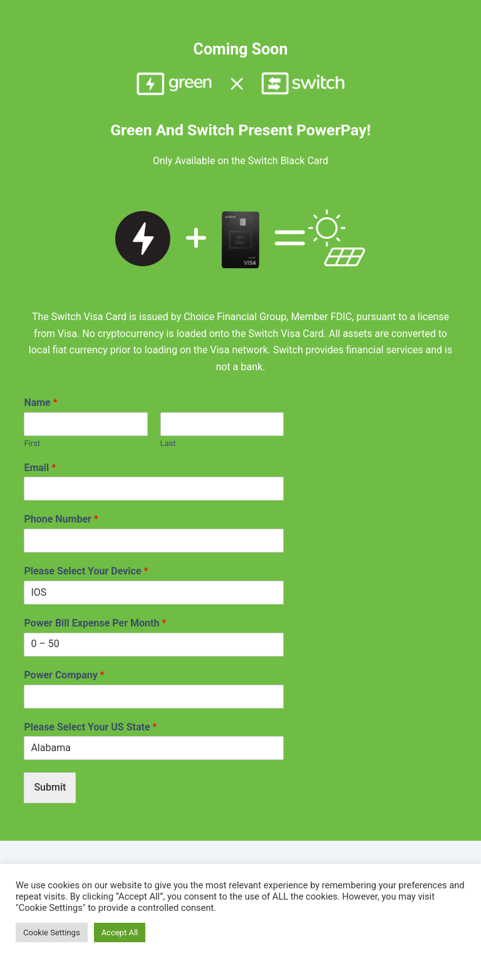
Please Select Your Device (86, 571)
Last (168, 443)
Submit (50, 787)
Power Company (64, 675)
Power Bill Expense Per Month (95, 623)
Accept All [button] (119, 932)
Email (40, 468)
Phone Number (61, 519)
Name (40, 402)
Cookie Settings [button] (51, 932)
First (32, 443)
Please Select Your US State (90, 727)
